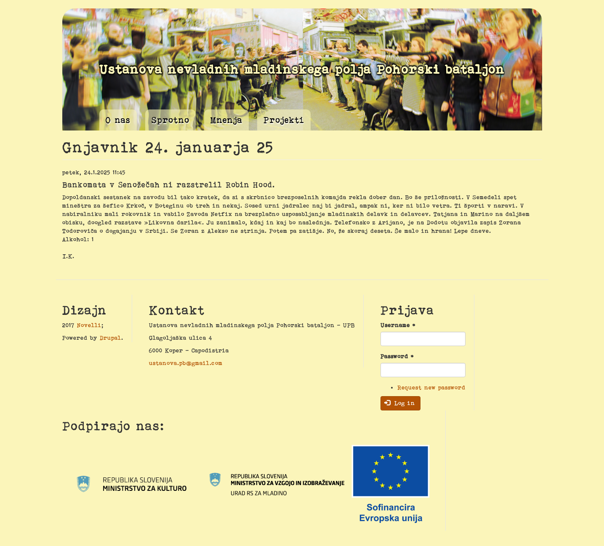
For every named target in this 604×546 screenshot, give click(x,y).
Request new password (431, 387)
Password (397, 356)
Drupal (110, 337)
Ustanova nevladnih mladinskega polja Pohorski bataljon (302, 69)
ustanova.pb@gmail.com (186, 363)
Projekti (283, 120)
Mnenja (226, 120)
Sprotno (170, 120)
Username (397, 325)
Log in (399, 403)
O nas (118, 120)
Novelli (89, 325)
